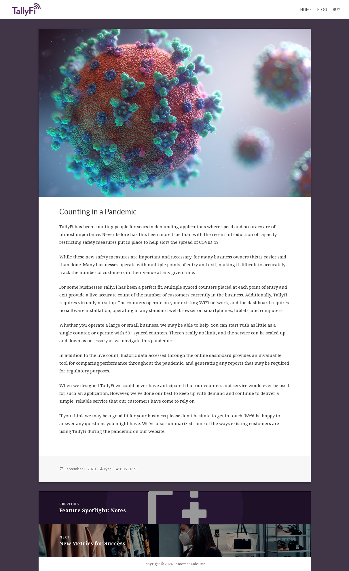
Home (306, 9)
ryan (107, 469)
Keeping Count (26, 9)
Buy (336, 9)
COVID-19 (128, 469)
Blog (322, 9)
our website (152, 431)
